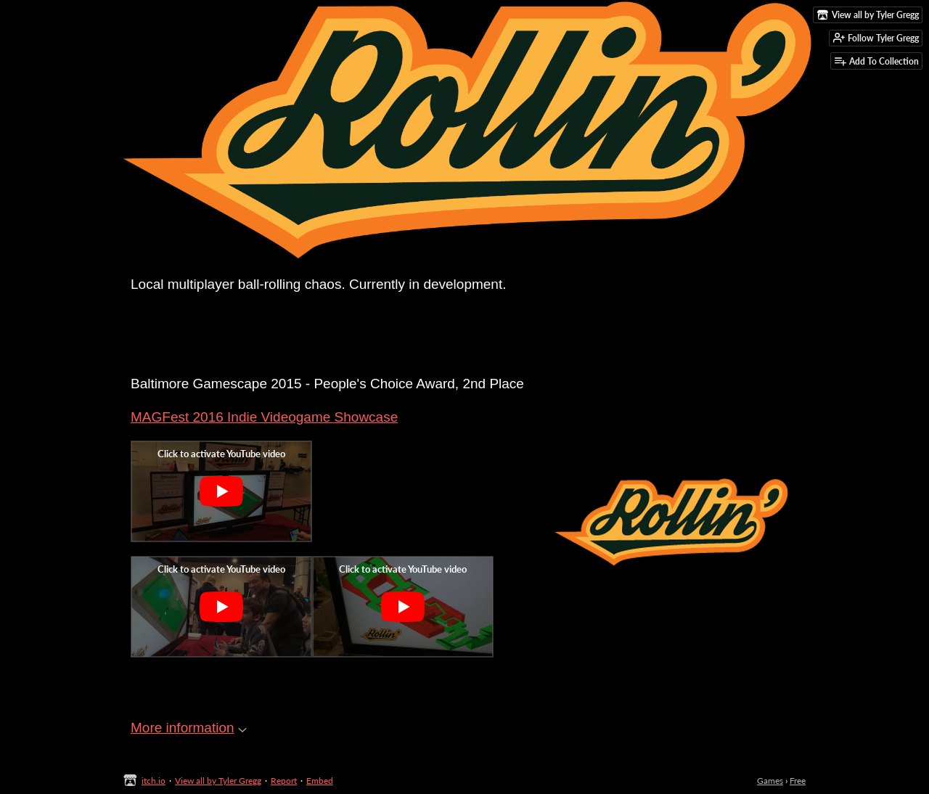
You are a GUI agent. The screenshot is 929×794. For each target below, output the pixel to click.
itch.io (153, 780)
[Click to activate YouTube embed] (221, 491)
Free (798, 780)
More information (189, 727)
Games (770, 780)
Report (284, 780)
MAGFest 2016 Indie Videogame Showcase (264, 417)
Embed (319, 780)
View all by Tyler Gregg (218, 780)
